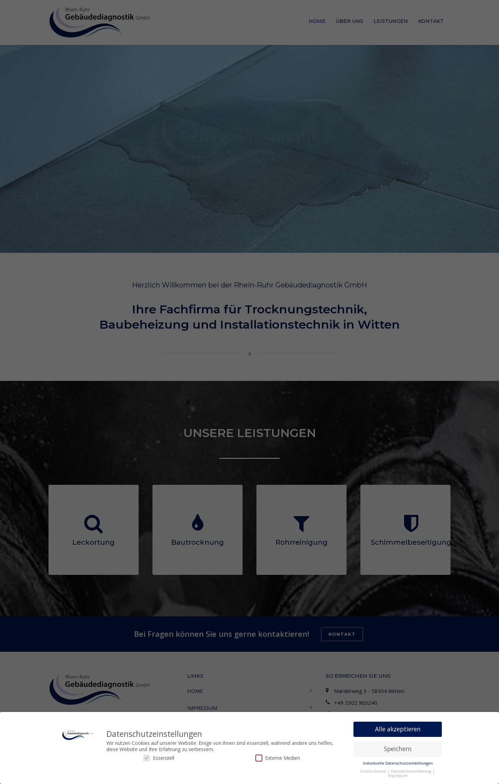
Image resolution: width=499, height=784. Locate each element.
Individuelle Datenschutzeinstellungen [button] (398, 763)
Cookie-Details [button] (373, 771)
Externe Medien (277, 758)
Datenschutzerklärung (411, 771)
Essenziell (158, 758)
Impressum (398, 775)
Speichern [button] (398, 749)
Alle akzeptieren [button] (398, 729)
